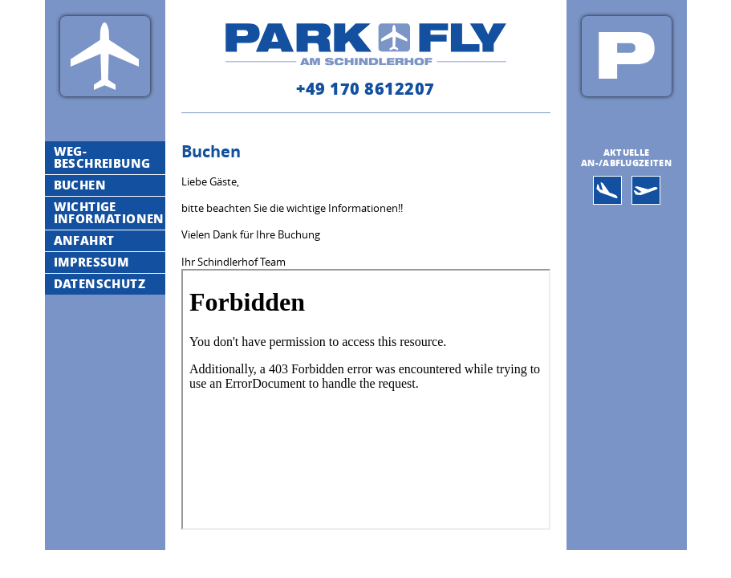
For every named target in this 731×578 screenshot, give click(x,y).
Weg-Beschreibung (102, 157)
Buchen (80, 184)
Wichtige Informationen (109, 212)
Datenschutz (99, 283)
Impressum (92, 262)
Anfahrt (84, 240)
